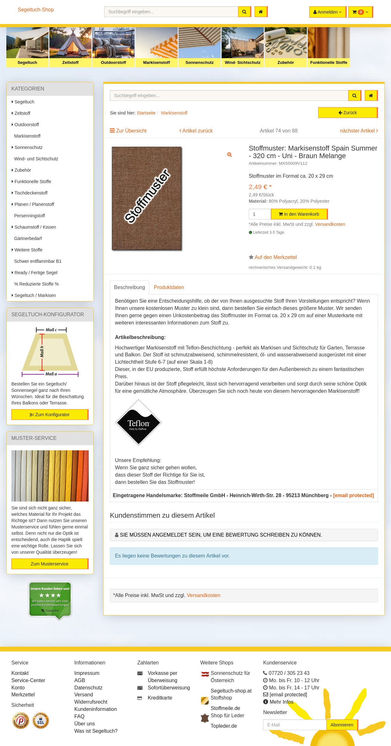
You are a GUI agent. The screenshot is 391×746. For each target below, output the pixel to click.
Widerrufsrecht (90, 702)
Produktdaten (169, 287)
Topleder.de (224, 726)
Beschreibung (129, 287)
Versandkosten (330, 224)
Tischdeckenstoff (29, 192)
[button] (360, 12)
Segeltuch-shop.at (231, 691)
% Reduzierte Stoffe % (35, 284)
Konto (18, 687)
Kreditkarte (160, 697)
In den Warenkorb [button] (299, 214)
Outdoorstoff (113, 62)
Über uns (84, 723)
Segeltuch (27, 62)
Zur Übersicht (131, 130)
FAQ (79, 716)
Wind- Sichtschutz (243, 62)
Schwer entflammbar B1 (36, 261)
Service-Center (28, 680)
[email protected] (353, 495)
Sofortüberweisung (169, 687)
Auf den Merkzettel (276, 257)
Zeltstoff (70, 62)
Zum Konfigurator (50, 414)
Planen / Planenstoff (33, 204)
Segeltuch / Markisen (34, 295)
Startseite (146, 112)
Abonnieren (342, 724)
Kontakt (19, 673)
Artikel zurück (197, 130)
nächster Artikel (358, 130)
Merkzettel (23, 694)
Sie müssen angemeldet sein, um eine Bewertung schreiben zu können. (221, 535)
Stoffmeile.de (225, 708)
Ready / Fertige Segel (34, 272)
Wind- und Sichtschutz (35, 158)
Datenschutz (88, 687)
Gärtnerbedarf (27, 238)
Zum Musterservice (49, 563)
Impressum (86, 673)
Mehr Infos (282, 702)
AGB (79, 680)
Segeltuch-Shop (36, 9)
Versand (83, 694)
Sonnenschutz (200, 62)
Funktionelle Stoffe (328, 62)
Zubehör (286, 62)
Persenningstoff (28, 215)
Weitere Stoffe (27, 249)
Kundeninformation (95, 709)
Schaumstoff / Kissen (34, 227)
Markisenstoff (156, 62)
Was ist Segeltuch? (95, 731)
